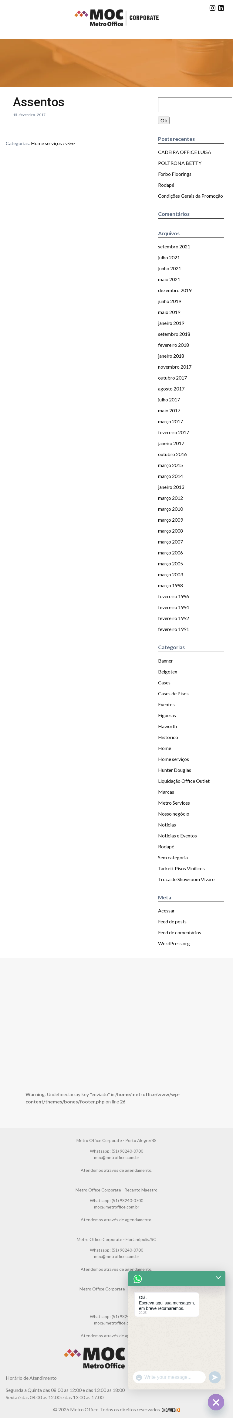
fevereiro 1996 (173, 596)
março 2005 (170, 563)
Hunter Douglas (174, 770)
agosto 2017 (171, 388)
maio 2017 (169, 410)
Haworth (167, 726)
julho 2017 (169, 399)
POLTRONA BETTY (179, 163)
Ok (163, 120)
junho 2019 (169, 301)
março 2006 (170, 552)
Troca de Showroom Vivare (186, 879)
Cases (164, 682)
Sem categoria (173, 857)
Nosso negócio (173, 813)
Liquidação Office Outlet (184, 781)
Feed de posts (172, 921)
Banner (165, 660)
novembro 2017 (174, 367)
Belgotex (167, 671)
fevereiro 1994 (173, 607)
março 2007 (170, 541)
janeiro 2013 (171, 487)
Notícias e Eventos (177, 835)
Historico (168, 737)
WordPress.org (174, 943)
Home (164, 748)
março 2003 (170, 574)
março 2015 (170, 465)
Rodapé (166, 185)
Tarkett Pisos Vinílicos (181, 868)
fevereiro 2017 (173, 432)
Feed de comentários (179, 932)
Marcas (166, 792)
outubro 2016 (172, 454)
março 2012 (170, 498)
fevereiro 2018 (173, 345)
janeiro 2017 (171, 443)
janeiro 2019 (171, 323)
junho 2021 (169, 268)
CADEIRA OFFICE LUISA (184, 152)
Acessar (166, 910)
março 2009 (170, 520)
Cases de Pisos (173, 693)
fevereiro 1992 (173, 618)
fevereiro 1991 (173, 629)
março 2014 (170, 476)
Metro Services (174, 803)
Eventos (166, 704)
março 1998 (170, 585)
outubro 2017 (172, 377)
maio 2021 (169, 279)
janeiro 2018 (171, 356)
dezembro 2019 (174, 290)
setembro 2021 (174, 246)
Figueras (167, 715)
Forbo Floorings (174, 174)
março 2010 (170, 509)
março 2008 (170, 530)
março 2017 (170, 421)
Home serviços (46, 143)
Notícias (167, 824)
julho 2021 (169, 257)
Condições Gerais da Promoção (190, 196)
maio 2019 (169, 312)
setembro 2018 (174, 334)
